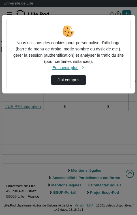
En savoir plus (68, 68)
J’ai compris (68, 80)
